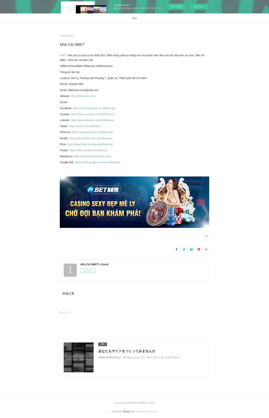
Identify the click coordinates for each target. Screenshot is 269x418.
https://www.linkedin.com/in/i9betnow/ (92, 120)
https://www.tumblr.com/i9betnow (88, 150)
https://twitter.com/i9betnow (85, 126)
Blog (134, 18)
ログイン (199, 6)
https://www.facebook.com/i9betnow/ (94, 108)
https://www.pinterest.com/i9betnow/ (92, 132)
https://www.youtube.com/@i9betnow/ (93, 114)
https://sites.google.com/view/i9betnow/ (97, 162)
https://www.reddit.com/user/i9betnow (90, 138)
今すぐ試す (176, 6)
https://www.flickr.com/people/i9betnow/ (90, 144)
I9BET (63, 55)
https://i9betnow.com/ (83, 96)
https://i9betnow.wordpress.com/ (92, 156)
